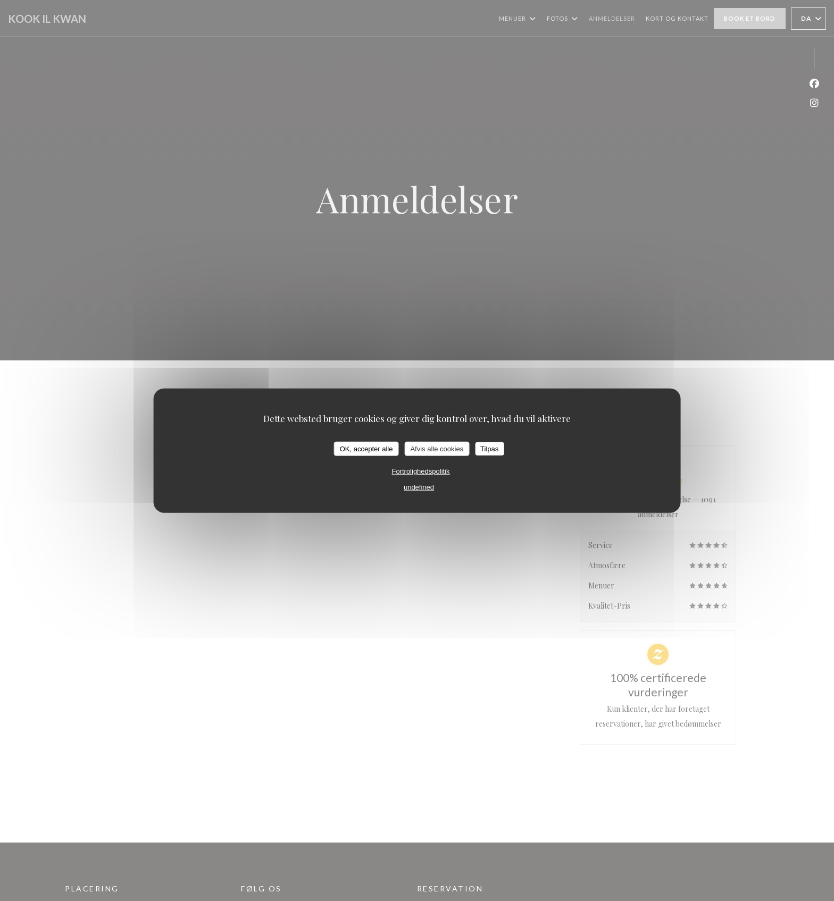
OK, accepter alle (366, 448)
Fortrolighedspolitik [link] (420, 471)
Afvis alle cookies (436, 448)
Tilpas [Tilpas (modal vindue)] (489, 448)
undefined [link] (419, 487)
